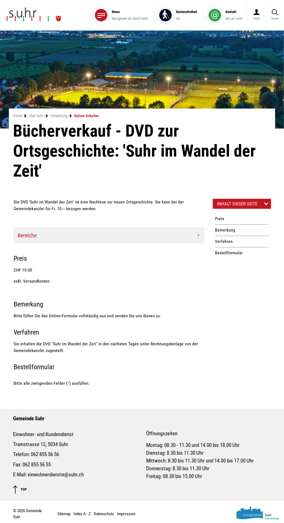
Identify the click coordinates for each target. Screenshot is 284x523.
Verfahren (224, 241)
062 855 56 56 (45, 454)
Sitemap (63, 513)
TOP (20, 489)
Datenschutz (104, 513)
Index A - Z (82, 513)
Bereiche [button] (27, 235)
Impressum (126, 513)
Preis (219, 218)
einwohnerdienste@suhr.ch (56, 475)
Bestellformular (229, 252)
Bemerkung (225, 230)
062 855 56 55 (36, 465)
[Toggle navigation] (121, 15)
